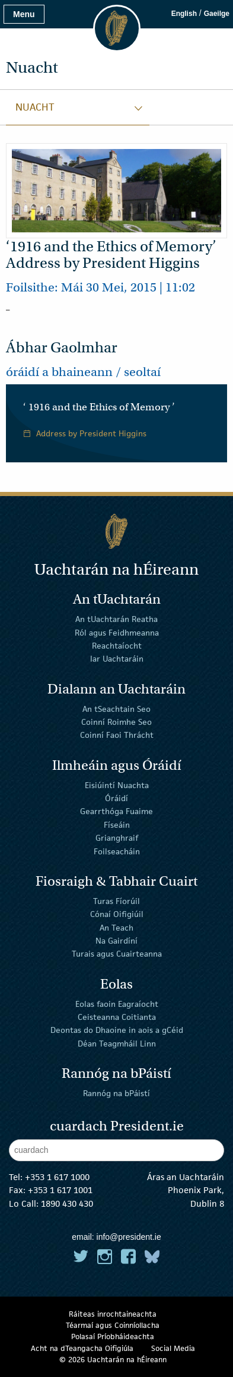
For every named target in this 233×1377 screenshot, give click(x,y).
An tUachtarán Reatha (116, 619)
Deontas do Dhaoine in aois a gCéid (116, 1030)
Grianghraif (116, 837)
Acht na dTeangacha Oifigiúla (82, 1348)
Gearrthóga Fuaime (116, 811)
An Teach (116, 927)
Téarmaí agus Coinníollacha (112, 1325)
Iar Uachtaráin (116, 658)
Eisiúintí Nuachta (117, 784)
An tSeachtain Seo (116, 708)
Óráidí (116, 798)
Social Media (173, 1348)
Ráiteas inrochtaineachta (113, 1314)
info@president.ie (129, 1237)
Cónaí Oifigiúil (116, 914)
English (184, 13)
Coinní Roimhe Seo (116, 722)
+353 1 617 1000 (57, 1176)
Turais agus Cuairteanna (117, 953)
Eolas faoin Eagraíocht (116, 1003)
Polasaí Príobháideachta (112, 1336)
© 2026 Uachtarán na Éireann (113, 1360)
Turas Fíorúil (116, 901)
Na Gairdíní (116, 940)
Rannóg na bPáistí (116, 1093)
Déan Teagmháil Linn (117, 1043)
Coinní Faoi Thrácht (117, 735)
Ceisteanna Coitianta (117, 1017)
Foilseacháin (117, 850)
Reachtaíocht (117, 645)
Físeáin (117, 824)
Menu (24, 14)
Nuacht (34, 107)
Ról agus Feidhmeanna (117, 632)
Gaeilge (216, 13)
